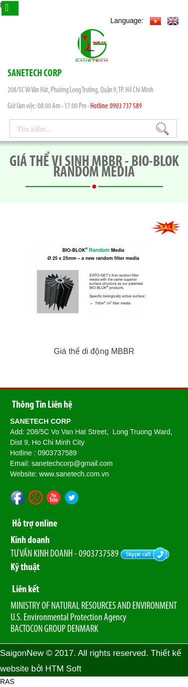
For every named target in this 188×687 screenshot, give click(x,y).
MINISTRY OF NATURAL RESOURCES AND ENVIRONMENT (94, 606)
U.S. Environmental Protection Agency (68, 618)
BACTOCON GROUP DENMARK (54, 629)
